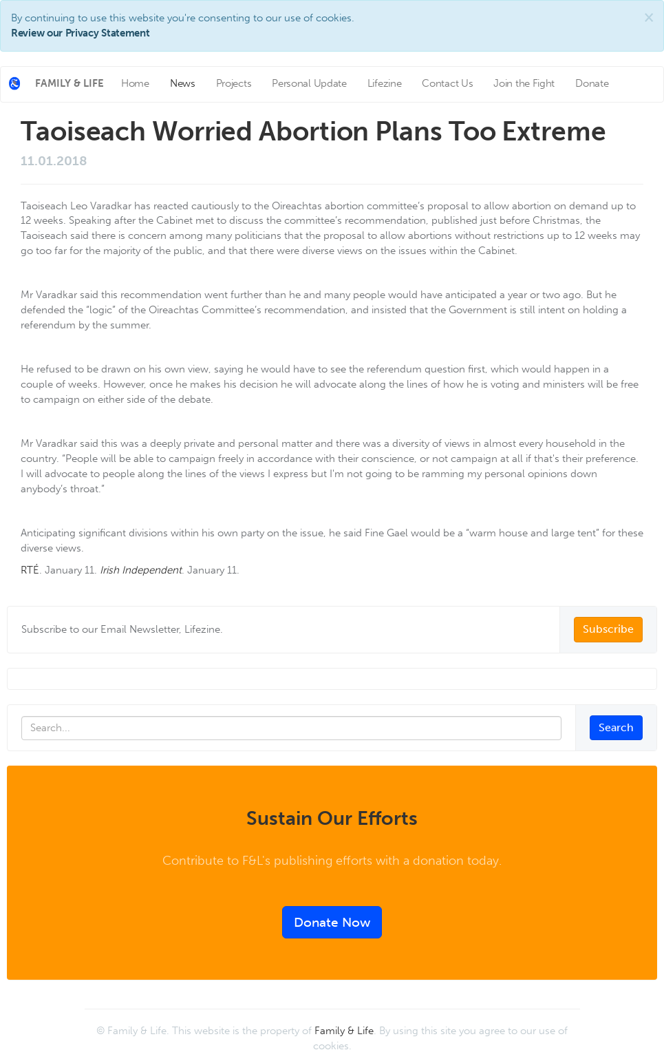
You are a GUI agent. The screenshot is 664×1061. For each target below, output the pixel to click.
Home (135, 83)
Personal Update (309, 83)
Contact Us (447, 83)
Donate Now (332, 922)
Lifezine (384, 83)
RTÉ (30, 570)
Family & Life (344, 1031)
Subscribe (608, 628)
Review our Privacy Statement (80, 33)
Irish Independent (141, 570)
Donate (591, 83)
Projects (234, 83)
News (182, 83)
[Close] (649, 17)
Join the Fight (524, 83)
